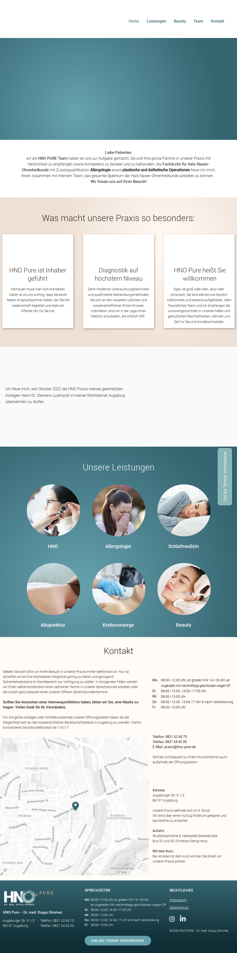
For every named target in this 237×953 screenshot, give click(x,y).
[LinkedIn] (182, 919)
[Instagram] (172, 919)
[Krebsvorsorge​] (118, 625)
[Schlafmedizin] (183, 546)
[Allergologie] (118, 546)
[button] (157, 21)
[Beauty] (183, 625)
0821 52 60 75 (176, 737)
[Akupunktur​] (53, 625)
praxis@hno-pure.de (180, 747)
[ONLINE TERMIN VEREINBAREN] (118, 940)
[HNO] (53, 546)
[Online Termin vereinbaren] (225, 476)
